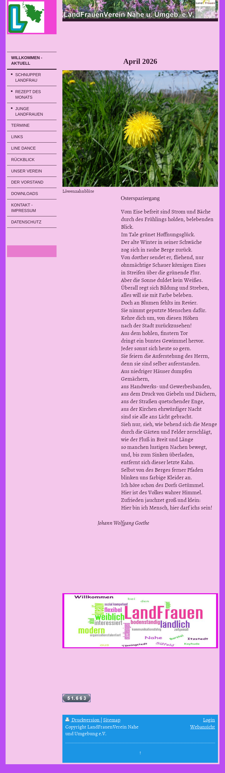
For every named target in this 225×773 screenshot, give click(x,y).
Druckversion (82, 719)
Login (209, 719)
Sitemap (111, 719)
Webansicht (202, 726)
